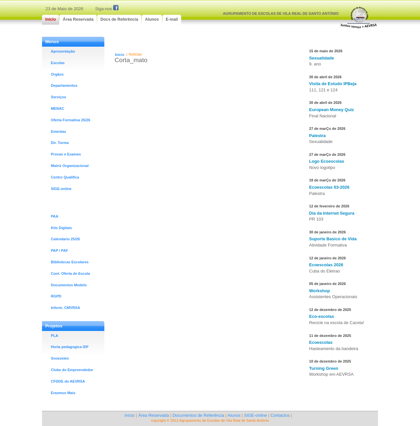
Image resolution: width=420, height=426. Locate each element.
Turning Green (323, 368)
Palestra (317, 135)
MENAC (57, 108)
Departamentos (64, 85)
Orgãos (57, 74)
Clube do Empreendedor (72, 370)
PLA (54, 336)
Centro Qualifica (65, 177)
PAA (54, 216)
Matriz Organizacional (70, 166)
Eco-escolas (321, 316)
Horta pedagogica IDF (70, 347)
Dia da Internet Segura (331, 213)
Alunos (234, 415)
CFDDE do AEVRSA (68, 381)
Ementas (58, 131)
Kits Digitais (61, 228)
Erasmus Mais (63, 393)
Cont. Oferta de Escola (70, 273)
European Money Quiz (331, 109)
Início (119, 55)
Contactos (280, 415)
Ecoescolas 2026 (326, 264)
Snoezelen (60, 358)
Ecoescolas (321, 342)
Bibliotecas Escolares (70, 262)
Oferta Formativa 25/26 (70, 120)
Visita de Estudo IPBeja (332, 83)
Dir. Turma (60, 143)
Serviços (58, 97)
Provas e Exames (66, 154)
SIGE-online (61, 189)
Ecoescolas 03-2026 (329, 187)
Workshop (319, 290)
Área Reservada (153, 415)
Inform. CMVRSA (65, 308)
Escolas (58, 63)
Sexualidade (321, 58)
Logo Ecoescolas (326, 161)
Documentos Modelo (69, 285)
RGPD (56, 296)
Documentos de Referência (198, 415)
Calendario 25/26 (65, 239)
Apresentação (63, 51)
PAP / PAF (59, 250)
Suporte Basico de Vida (333, 238)
